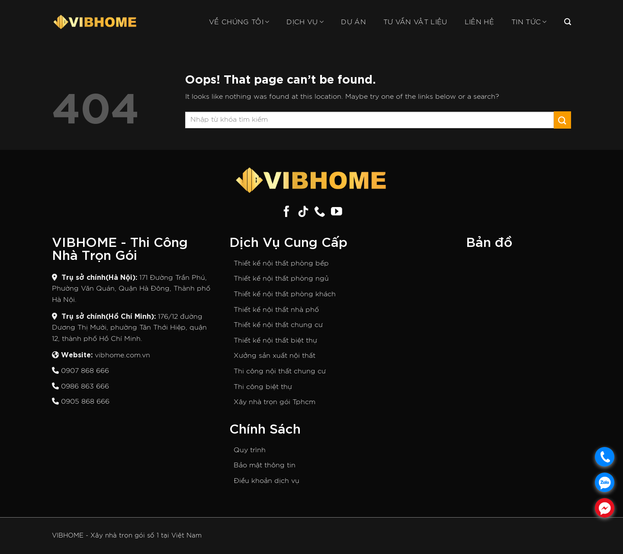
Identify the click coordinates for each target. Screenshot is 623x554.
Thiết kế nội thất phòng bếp (281, 263)
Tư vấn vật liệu (415, 22)
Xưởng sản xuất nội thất (274, 355)
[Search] (567, 21)
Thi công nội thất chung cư (280, 371)
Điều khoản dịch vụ (266, 480)
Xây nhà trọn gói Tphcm (274, 401)
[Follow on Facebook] (286, 212)
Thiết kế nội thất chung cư (278, 324)
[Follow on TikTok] (303, 212)
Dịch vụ (305, 22)
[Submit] (562, 119)
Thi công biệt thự (263, 386)
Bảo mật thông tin (264, 465)
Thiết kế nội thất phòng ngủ (281, 278)
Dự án (353, 22)
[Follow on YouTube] (336, 212)
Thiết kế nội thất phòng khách (285, 294)
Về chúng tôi (239, 22)
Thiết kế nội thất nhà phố (276, 309)
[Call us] (319, 212)
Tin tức (529, 22)
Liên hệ (479, 22)
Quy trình (250, 450)
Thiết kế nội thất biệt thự (275, 340)
